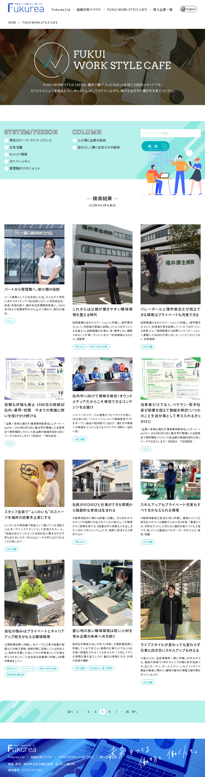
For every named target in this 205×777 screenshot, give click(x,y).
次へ (134, 712)
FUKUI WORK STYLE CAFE (127, 9)
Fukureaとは (61, 9)
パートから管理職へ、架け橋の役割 (32, 289)
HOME (12, 22)
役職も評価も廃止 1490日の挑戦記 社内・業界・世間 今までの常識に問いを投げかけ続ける (36, 410)
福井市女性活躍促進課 (38, 764)
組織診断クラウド (89, 9)
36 (127, 712)
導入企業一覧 (163, 9)
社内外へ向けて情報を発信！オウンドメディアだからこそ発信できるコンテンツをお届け (102, 401)
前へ (70, 712)
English (191, 9)
